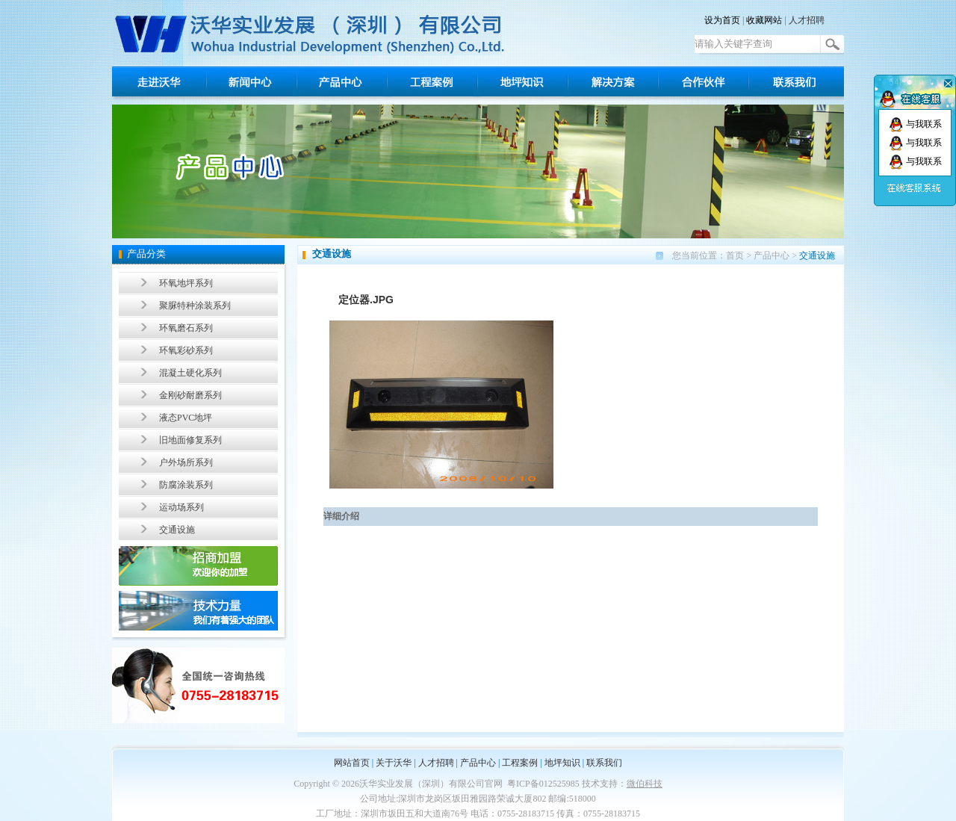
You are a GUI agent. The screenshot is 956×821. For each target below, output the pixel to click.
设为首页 (722, 20)
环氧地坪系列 (186, 283)
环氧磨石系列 (186, 328)
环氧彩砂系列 (186, 350)
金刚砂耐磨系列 (190, 395)
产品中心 (771, 255)
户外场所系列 (186, 462)
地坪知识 (562, 763)
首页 (735, 255)
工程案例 (520, 763)
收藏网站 (764, 20)
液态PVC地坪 (185, 417)
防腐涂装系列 (186, 485)
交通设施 (177, 529)
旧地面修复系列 (190, 440)
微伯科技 (644, 783)
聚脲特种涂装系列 (195, 305)
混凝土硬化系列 (190, 373)
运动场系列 (181, 507)
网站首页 (352, 763)
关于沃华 (394, 763)
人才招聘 (807, 20)
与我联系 (915, 124)
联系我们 (604, 763)
